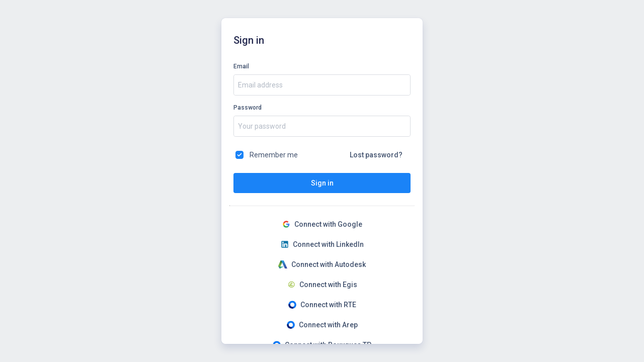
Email (241, 66)
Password (247, 107)
